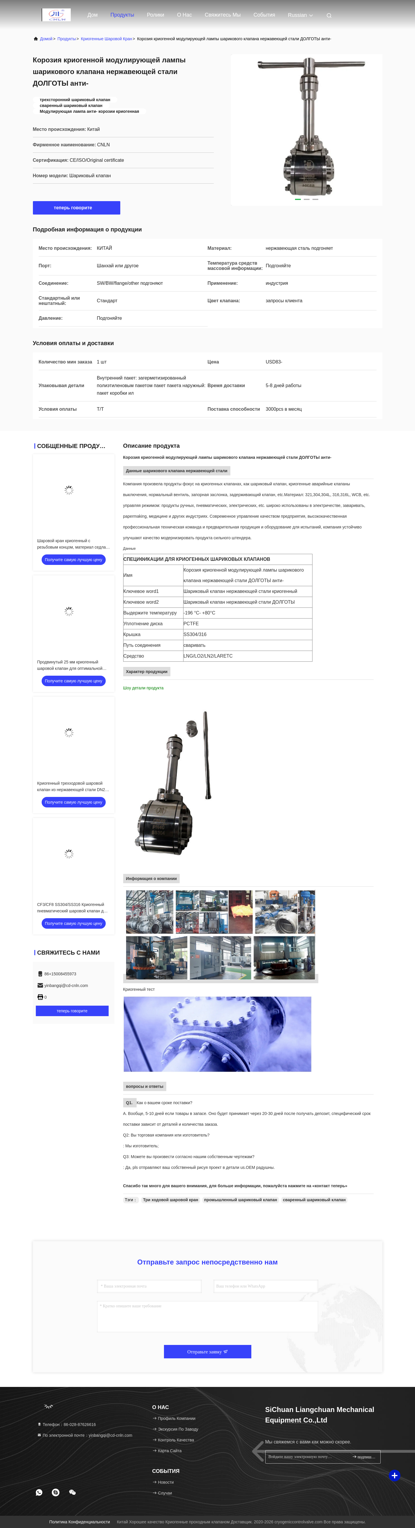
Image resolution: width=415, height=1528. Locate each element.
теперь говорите (76, 207)
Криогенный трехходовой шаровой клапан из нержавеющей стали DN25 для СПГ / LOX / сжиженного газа (72, 789)
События (264, 15)
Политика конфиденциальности (79, 1522)
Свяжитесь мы (223, 15)
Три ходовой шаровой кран (170, 1199)
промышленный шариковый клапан (240, 1199)
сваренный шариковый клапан (314, 1199)
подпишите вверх (364, 1456)
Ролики (155, 15)
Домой (46, 38)
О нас (184, 15)
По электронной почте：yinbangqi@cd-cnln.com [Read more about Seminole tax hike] (85, 1435)
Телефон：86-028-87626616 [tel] (66, 1424)
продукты (66, 38)
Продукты (122, 15)
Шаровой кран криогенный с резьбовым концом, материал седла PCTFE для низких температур (71, 547)
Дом (93, 15)
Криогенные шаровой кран (106, 38)
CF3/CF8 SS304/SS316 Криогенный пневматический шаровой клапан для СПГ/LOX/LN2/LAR (72, 911)
